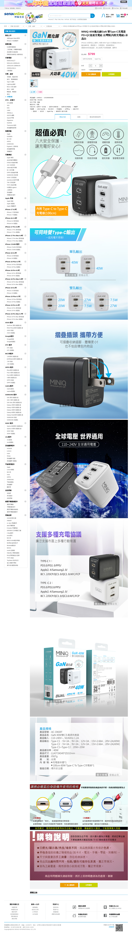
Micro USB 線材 (11, 87)
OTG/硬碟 (10, 103)
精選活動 (8, 44)
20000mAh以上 (11, 68)
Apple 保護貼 (11, 203)
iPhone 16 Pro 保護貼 (13, 275)
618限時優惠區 (11, 47)
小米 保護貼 (10, 364)
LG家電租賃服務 (82, 19)
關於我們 (14, 912)
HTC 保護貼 (10, 350)
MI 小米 (9, 139)
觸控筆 (9, 487)
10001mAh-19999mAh (13, 65)
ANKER (9, 520)
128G (8, 110)
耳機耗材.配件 (11, 195)
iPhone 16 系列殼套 (13, 256)
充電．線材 (31, 26)
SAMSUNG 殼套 (12, 417)
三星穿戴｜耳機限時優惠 (14, 49)
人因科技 (9, 190)
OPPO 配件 (9, 367)
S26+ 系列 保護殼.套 (13, 400)
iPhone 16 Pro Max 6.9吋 (14, 279)
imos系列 (9, 535)
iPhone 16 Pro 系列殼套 (14, 273)
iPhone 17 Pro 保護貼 (13, 232)
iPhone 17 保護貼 (12, 215)
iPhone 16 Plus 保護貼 (13, 267)
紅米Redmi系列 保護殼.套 (14, 359)
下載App (6, 8)
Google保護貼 (11, 341)
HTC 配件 (8, 345)
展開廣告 (123, 1)
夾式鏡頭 (9, 496)
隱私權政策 (14, 916)
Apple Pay (98, 59)
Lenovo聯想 (10, 469)
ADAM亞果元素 (11, 518)
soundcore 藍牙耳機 (13, 180)
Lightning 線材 (11, 84)
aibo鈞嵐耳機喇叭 (12, 160)
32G (8, 105)
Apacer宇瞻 (10, 118)
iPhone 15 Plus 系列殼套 (14, 299)
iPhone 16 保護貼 (12, 258)
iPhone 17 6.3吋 (11, 209)
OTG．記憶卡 (10, 100)
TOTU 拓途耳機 (11, 185)
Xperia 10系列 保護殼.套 (14, 428)
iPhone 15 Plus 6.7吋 (12, 296)
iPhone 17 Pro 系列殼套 (14, 229)
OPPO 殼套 (10, 380)
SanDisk (9, 123)
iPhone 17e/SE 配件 (12, 244)
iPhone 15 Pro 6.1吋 (12, 305)
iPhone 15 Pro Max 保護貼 (15, 319)
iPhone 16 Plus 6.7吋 (12, 261)
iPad (56, 19)
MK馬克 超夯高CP (12, 543)
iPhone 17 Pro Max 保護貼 (15, 241)
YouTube (115, 8)
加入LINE (106, 8)
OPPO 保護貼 (11, 382)
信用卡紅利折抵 (87, 59)
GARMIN (9, 136)
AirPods (66, 19)
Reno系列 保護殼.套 (13, 370)
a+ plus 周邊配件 (12, 523)
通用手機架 (10, 504)
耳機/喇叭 (8, 155)
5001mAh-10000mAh (13, 63)
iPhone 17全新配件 (12, 41)
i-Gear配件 (10, 533)
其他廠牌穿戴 (11, 149)
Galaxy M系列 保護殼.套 (14, 412)
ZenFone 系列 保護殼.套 (14, 325)
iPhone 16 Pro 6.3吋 (12, 270)
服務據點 (12, 8)
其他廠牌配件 (10, 445)
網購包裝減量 (56, 914)
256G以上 (10, 113)
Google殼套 (10, 339)
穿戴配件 (9, 151)
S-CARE (98, 8)
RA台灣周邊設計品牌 (13, 555)
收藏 (40, 92)
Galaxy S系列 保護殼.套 (14, 407)
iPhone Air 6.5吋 (11, 218)
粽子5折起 (73, 19)
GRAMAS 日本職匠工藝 (14, 530)
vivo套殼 (9, 440)
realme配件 (9, 386)
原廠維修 (55, 912)
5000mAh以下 (11, 60)
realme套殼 (10, 389)
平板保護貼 (10, 482)
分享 (33, 92)
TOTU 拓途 (10, 558)
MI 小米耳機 (10, 170)
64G (8, 108)
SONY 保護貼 (11, 433)
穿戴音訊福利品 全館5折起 (15, 54)
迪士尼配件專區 (11, 563)
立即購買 (113, 74)
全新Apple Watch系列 (13, 38)
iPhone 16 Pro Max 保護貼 (15, 284)
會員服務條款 (14, 914)
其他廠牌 (9, 192)
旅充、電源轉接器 (12, 79)
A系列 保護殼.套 (12, 377)
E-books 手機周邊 (12, 528)
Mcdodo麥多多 (11, 545)
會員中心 (110, 17)
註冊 (112, 14)
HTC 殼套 (10, 348)
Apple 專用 (10, 157)
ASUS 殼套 (10, 330)
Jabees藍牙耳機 (12, 167)
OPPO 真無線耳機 (12, 172)
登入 (107, 14)
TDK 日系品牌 (11, 182)
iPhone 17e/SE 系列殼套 (14, 247)
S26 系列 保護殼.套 (12, 397)
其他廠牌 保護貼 (12, 461)
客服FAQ (55, 910)
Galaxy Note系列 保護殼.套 (15, 415)
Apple (8, 134)
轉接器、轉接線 (11, 92)
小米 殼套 (10, 361)
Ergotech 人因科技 (12, 146)
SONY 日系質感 (11, 177)
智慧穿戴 (8, 131)
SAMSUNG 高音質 (12, 175)
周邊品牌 (8, 515)
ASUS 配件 (9, 322)
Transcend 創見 (11, 125)
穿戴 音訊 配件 (15, 26)
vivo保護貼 (10, 442)
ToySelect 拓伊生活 (12, 560)
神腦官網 (14, 907)
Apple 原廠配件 (11, 206)
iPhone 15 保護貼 (12, 293)
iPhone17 (51, 19)
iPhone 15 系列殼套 (13, 290)
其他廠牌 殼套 (11, 458)
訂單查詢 (35, 912)
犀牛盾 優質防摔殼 (12, 565)
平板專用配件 (10, 464)
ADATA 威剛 (10, 115)
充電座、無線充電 (12, 77)
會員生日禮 (35, 910)
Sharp (9, 456)
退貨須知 (55, 907)
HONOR (9, 448)
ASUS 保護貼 (11, 333)
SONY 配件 (9, 423)
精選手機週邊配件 (11, 501)
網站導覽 (14, 919)
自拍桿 (9, 493)
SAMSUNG (10, 144)
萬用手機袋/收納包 (12, 509)
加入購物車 (92, 74)
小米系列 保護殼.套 (12, 356)
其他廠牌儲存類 (11, 128)
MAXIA (9, 548)
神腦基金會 (14, 910)
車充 (8, 94)
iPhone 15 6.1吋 (11, 288)
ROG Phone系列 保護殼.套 (15, 328)
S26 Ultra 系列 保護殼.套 (14, 402)
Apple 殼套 (10, 201)
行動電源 (8, 58)
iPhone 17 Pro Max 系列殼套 (15, 238)
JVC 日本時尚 (11, 165)
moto (8, 453)
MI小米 (9, 472)
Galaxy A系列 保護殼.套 (14, 410)
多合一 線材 (10, 89)
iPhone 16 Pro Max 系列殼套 (15, 282)
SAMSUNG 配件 (11, 395)
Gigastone (10, 120)
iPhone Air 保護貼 (12, 223)
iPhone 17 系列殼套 (13, 212)
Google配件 (9, 336)
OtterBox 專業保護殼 (13, 553)
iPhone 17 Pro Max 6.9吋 (14, 235)
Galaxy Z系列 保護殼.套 (14, 405)
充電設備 (49, 26)
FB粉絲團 (123, 8)
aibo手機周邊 (11, 525)
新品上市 (8, 35)
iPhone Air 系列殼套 (13, 221)
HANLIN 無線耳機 (12, 162)
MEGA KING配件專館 (13, 540)
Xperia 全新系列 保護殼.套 (15, 426)
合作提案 (35, 914)
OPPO (9, 141)
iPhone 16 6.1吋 (11, 253)
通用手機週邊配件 (12, 512)
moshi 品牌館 (11, 550)
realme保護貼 (11, 391)
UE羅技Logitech (11, 187)
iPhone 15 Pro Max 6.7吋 (14, 314)
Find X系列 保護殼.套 (13, 372)
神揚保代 (18, 8)
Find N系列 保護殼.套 (13, 375)
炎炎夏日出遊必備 (12, 52)
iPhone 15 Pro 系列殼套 (14, 308)
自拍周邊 (8, 490)
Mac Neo (61, 19)
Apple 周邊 (9, 198)
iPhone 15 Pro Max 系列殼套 (15, 317)
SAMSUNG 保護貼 (12, 420)
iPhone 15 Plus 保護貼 (13, 302)
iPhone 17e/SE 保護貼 (13, 249)
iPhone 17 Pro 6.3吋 (12, 227)
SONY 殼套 (10, 431)
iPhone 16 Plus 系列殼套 (14, 264)
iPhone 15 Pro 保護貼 (13, 310)
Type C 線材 (10, 82)
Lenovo (9, 451)
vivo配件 (8, 437)
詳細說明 (111, 927)
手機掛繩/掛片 (11, 507)
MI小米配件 (9, 353)
